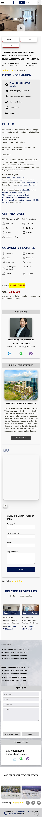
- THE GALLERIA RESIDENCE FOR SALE (15, 649)
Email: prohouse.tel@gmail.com (21, 347)
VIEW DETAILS (21, 438)
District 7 (11, 200)
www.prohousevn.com (30, 182)
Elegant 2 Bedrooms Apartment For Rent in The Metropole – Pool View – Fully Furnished (30, 622)
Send (20, 569)
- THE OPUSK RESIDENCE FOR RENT (14, 677)
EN (22, 2)
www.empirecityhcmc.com (27, 185)
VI (16, 2)
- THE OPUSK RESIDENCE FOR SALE (14, 659)
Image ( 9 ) (10, 39)
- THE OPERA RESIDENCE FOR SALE (14, 655)
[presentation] (20, 726)
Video (29, 39)
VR (11, 45)
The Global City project (11, 796)
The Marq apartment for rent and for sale (31, 795)
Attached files (11, 734)
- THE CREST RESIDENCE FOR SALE (14, 652)
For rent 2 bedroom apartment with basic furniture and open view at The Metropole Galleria (11, 622)
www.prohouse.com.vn (25, 180)
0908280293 (17, 751)
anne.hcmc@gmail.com (16, 177)
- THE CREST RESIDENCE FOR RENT (14, 671)
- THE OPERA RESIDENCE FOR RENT (14, 674)
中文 (27, 2)
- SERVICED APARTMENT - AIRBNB (13, 680)
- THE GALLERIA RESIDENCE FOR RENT (15, 667)
